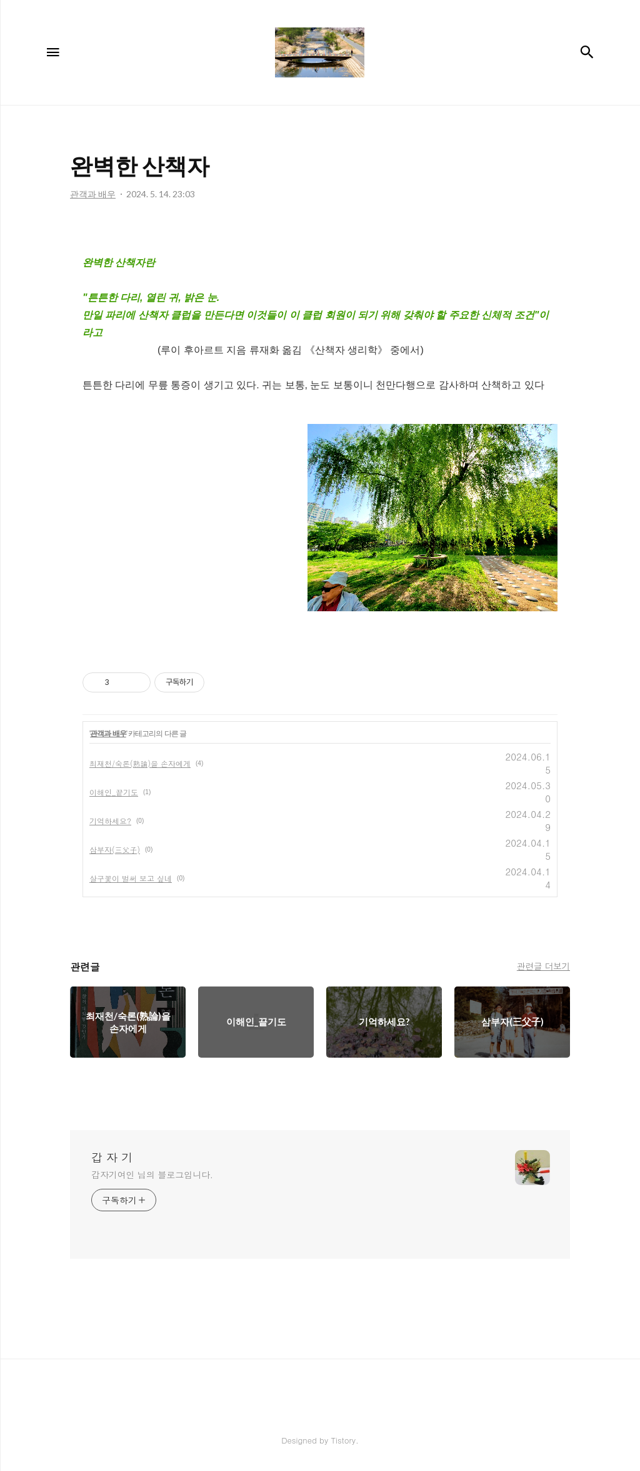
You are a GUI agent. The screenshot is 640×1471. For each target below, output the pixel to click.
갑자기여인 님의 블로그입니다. (152, 1174)
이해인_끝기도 (113, 792)
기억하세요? (110, 820)
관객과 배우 (108, 733)
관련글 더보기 (543, 966)
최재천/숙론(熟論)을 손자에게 (140, 763)
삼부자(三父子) (114, 849)
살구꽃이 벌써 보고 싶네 (130, 878)
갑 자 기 (111, 1157)
